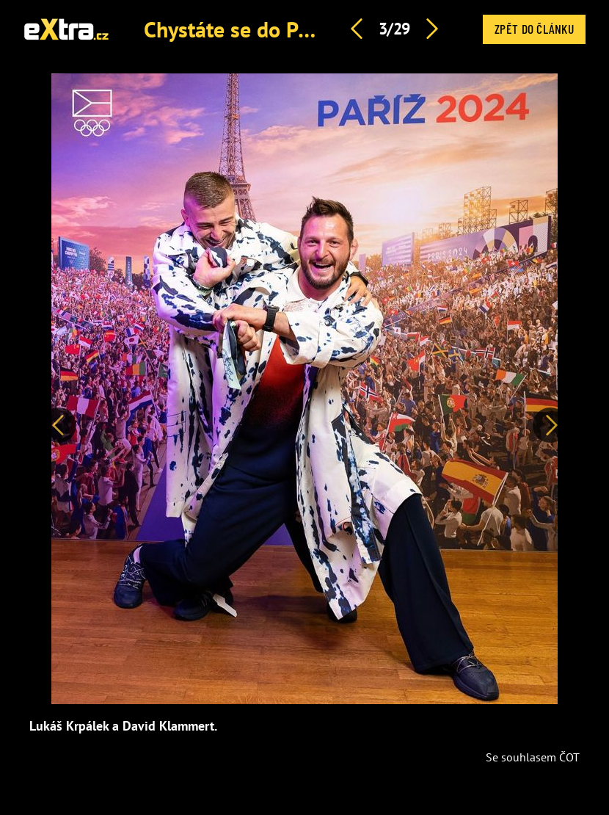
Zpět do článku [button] (534, 29)
